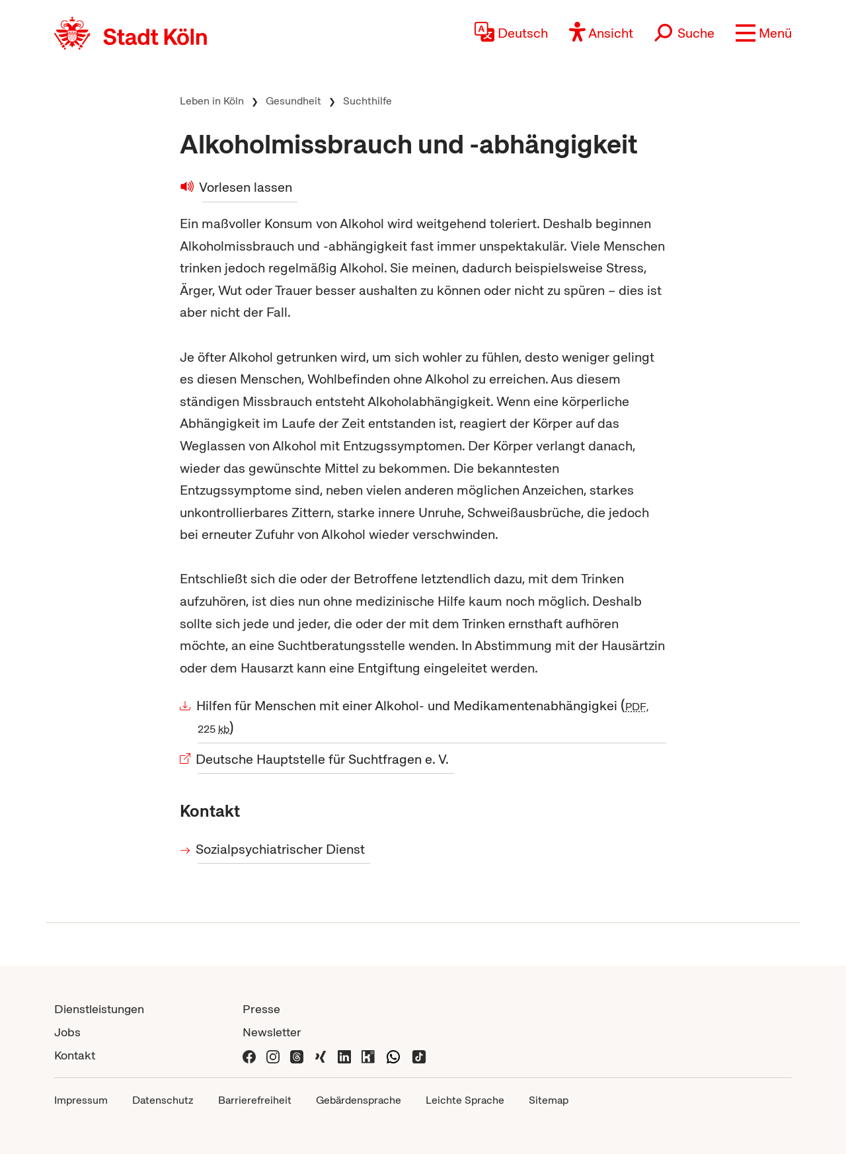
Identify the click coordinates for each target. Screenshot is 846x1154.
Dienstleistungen (99, 1008)
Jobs (67, 1032)
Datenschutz (163, 1100)
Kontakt (74, 1055)
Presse (261, 1008)
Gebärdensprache (358, 1100)
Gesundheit (293, 101)
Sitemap (548, 1100)
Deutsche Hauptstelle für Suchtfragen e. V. (323, 759)
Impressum (81, 1100)
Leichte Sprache (465, 1100)
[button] (764, 33)
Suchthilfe (367, 101)
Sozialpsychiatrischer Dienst (281, 849)
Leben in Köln (212, 101)
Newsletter (272, 1032)
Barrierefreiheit (254, 1100)
